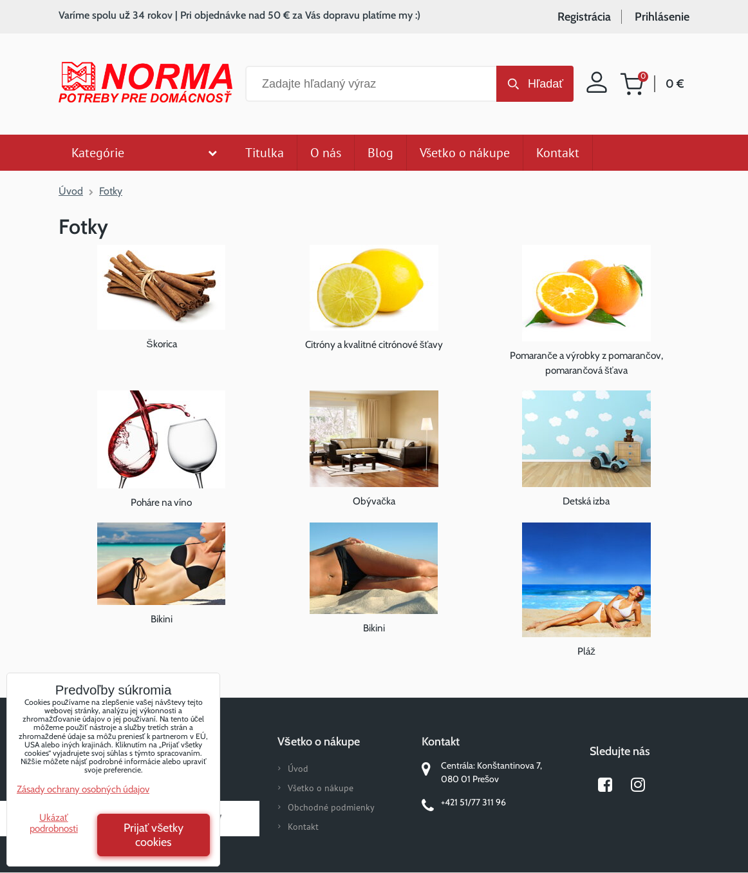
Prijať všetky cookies (154, 835)
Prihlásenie (662, 17)
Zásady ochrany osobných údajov (83, 789)
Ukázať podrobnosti (54, 823)
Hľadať (545, 83)
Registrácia (584, 17)
